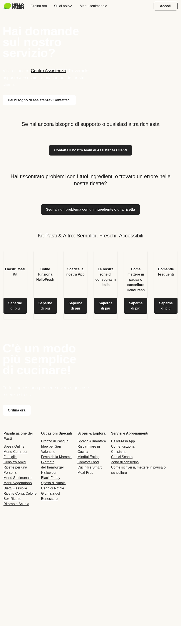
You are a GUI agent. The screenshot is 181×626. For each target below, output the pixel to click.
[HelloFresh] (13, 6)
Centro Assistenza (48, 70)
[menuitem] (15, 6)
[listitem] (15, 285)
